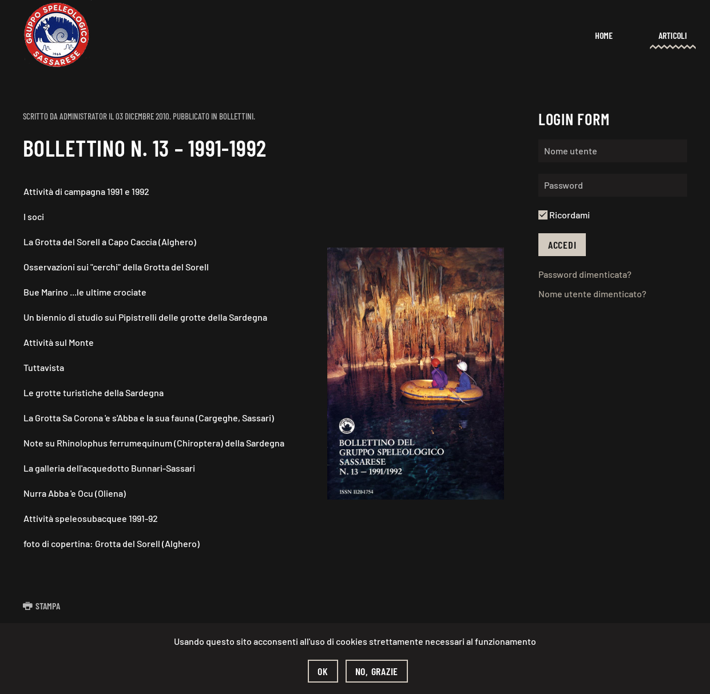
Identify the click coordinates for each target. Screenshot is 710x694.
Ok (323, 671)
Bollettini (236, 116)
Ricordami (564, 214)
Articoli (673, 35)
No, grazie (377, 671)
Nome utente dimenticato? (592, 293)
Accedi (562, 244)
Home (604, 35)
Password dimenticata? (585, 274)
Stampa (41, 605)
